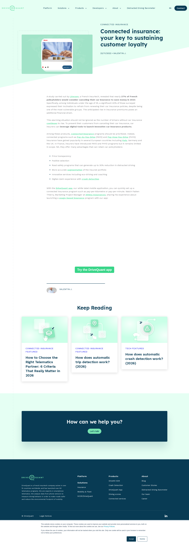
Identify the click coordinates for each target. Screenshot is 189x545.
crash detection (90, 179)
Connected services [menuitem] (117, 499)
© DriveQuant (28, 516)
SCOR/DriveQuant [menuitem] (85, 496)
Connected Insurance (114, 24)
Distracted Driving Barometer (141, 7)
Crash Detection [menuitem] (116, 485)
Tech (128, 348)
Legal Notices (46, 516)
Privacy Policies (109, 526)
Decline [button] (142, 539)
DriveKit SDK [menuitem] (114, 481)
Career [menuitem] (144, 499)
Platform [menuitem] (82, 476)
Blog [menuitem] (144, 481)
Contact (181, 7)
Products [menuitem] (113, 476)
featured (31, 352)
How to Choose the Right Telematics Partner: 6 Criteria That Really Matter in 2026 (43, 367)
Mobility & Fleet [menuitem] (84, 492)
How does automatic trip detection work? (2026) (92, 362)
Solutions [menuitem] (82, 483)
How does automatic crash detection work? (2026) (144, 359)
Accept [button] (131, 539)
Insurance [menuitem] (81, 487)
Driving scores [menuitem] (115, 494)
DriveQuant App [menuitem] (115, 490)
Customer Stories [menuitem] (149, 485)
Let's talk (94, 431)
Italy (124, 140)
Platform (47, 7)
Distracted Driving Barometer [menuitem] (154, 490)
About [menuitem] (145, 476)
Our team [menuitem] (146, 494)
